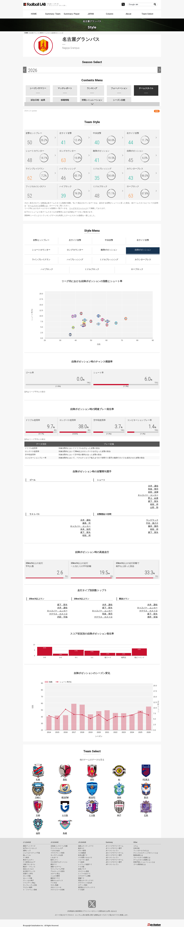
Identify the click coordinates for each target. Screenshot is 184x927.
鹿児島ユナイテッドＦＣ (86, 887)
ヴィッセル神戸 (28, 880)
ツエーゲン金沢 (83, 860)
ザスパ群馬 (82, 850)
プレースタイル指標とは (141, 857)
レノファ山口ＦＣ (84, 873)
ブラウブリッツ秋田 (57, 853)
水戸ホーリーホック (30, 848)
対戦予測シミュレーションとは (144, 862)
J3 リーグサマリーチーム (114, 860)
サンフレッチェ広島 (30, 885)
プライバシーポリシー (90, 911)
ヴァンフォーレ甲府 (57, 869)
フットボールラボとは (141, 850)
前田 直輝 (153, 492)
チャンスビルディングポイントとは (145, 853)
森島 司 (86, 523)
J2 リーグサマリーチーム (114, 853)
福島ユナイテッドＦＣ (86, 846)
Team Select (147, 14)
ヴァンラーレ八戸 (57, 848)
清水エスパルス (28, 869)
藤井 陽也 (153, 526)
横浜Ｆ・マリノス (29, 867)
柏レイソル (27, 855)
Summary (109, 842)
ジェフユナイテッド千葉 (31, 853)
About (128, 14)
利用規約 (71, 911)
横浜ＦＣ (54, 864)
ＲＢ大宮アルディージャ (59, 862)
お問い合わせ (111, 911)
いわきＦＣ (54, 857)
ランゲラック (152, 520)
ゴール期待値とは (139, 864)
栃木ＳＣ (81, 848)
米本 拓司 (85, 529)
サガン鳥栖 (54, 885)
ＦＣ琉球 (81, 890)
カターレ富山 (55, 873)
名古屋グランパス (29, 871)
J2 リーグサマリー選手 (114, 855)
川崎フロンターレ (29, 864)
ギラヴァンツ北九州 (85, 883)
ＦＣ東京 (26, 857)
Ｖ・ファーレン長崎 (30, 890)
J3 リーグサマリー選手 (114, 862)
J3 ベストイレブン (112, 864)
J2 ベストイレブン (112, 857)
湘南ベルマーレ (56, 867)
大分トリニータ (56, 887)
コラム (135, 846)
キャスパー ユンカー (148, 495)
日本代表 (136, 848)
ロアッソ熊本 (82, 885)
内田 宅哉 (62, 617)
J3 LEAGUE (82, 842)
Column (109, 14)
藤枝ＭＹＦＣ (55, 878)
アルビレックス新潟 (57, 871)
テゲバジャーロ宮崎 (57, 890)
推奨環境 (79, 911)
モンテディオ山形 (57, 855)
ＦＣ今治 (54, 883)
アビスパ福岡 (27, 887)
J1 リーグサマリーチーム (114, 846)
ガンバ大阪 (27, 876)
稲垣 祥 (154, 504)
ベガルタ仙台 (55, 850)
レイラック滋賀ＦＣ (85, 864)
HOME (34, 14)
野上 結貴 (153, 498)
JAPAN (91, 14)
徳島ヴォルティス (57, 880)
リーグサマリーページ (78, 208)
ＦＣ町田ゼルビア (29, 862)
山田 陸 (154, 507)
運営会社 (102, 911)
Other (135, 842)
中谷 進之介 (152, 523)
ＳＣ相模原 (82, 853)
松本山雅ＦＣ (82, 855)
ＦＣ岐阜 (81, 862)
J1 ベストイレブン (112, 850)
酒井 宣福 (152, 617)
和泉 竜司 (153, 489)
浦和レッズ (27, 850)
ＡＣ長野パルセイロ (85, 857)
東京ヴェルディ (28, 860)
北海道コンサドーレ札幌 (59, 846)
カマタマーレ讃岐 (84, 876)
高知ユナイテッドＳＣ (86, 880)
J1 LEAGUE (27, 842)
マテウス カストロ (58, 614)
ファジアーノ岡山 (29, 883)
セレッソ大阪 (27, 878)
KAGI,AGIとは (138, 855)
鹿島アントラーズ (29, 846)
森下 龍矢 (153, 501)
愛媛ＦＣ (81, 878)
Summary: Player (72, 14)
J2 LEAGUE (55, 842)
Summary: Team (52, 14)
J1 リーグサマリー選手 (114, 848)
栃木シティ (54, 860)
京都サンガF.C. (28, 873)
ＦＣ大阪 (81, 867)
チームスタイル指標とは (38, 206)
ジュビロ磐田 (55, 876)
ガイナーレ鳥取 (83, 871)
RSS (156, 111)
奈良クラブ (82, 869)
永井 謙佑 (153, 486)
